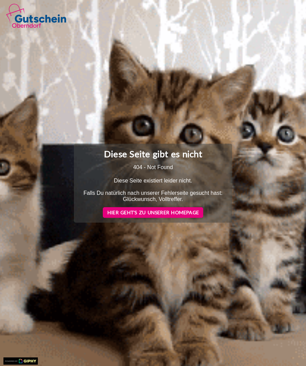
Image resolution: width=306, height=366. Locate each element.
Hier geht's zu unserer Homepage (153, 212)
